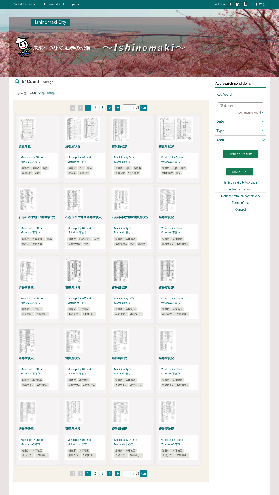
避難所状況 (72, 146)
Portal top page (24, 4)
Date (220, 121)
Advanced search (240, 189)
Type (220, 131)
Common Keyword (249, 112)
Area (220, 140)
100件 (51, 93)
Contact (240, 209)
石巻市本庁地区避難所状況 (37, 217)
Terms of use (241, 202)
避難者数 (25, 146)
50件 (41, 93)
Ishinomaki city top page (61, 4)
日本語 (260, 4)
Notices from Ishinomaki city (240, 196)
